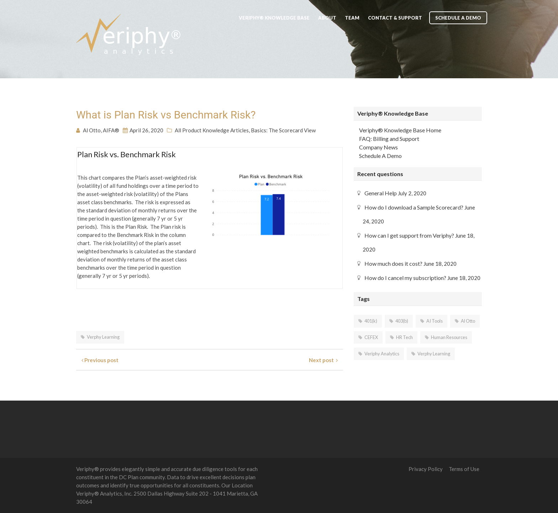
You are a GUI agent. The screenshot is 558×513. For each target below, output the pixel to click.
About (327, 18)
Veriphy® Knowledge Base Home (400, 130)
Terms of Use (464, 469)
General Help (380, 193)
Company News (378, 147)
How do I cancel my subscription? (405, 277)
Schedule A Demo (458, 18)
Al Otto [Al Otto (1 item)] (468, 321)
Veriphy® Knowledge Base (274, 18)
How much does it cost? (393, 263)
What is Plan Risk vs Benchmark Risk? (166, 115)
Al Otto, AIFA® (101, 130)
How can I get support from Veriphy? (409, 235)
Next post (323, 360)
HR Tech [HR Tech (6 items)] (404, 337)
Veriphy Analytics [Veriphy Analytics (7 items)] (381, 353)
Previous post (100, 360)
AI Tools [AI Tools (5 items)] (434, 321)
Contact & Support (395, 18)
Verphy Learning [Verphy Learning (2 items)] (433, 353)
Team (352, 18)
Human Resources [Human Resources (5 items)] (449, 337)
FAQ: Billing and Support (389, 138)
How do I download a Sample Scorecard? (413, 207)
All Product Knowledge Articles (212, 130)
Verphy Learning (103, 337)
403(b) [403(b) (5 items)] (401, 321)
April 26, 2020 (146, 130)
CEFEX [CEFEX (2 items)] (371, 337)
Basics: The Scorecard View (283, 130)
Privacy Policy (426, 469)
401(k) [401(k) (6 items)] (370, 321)
